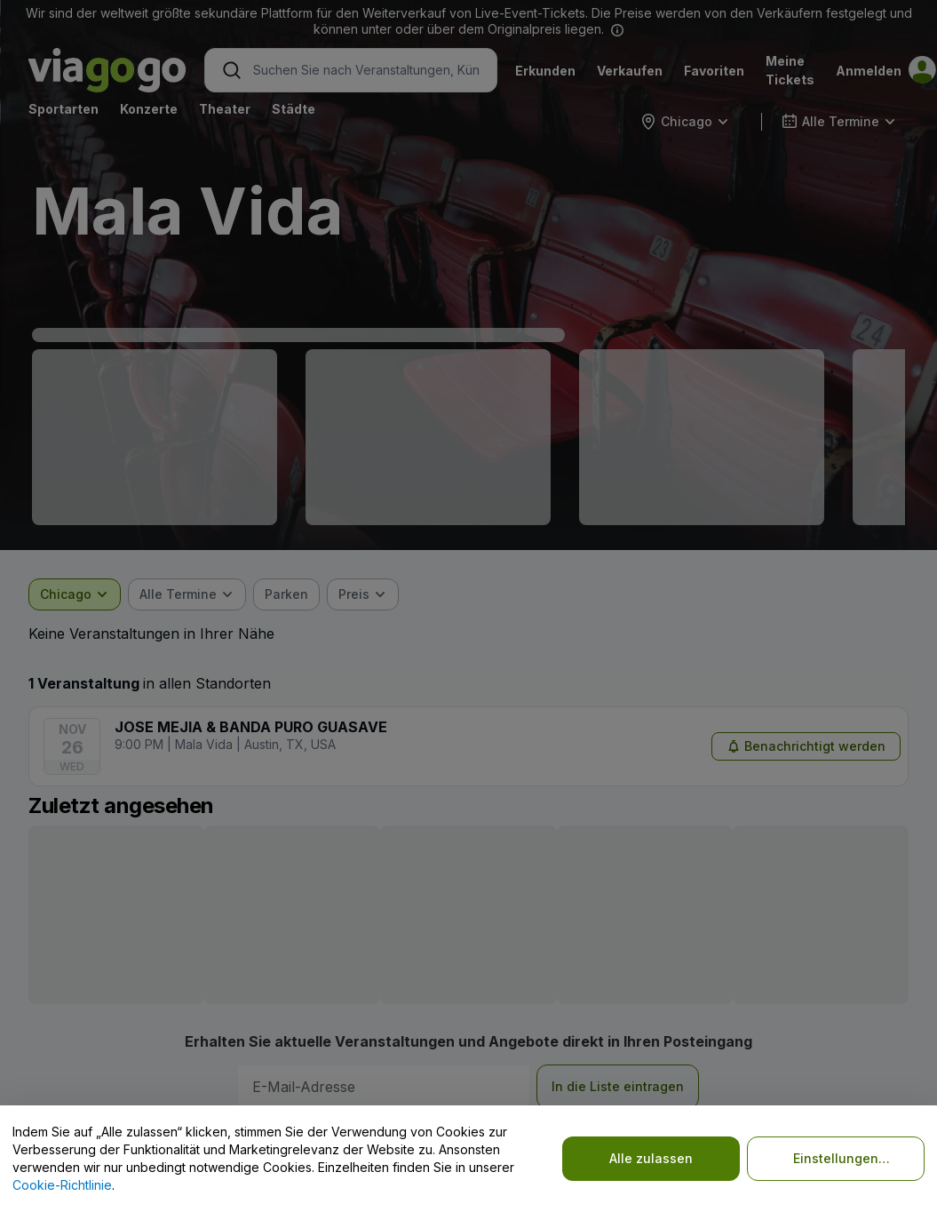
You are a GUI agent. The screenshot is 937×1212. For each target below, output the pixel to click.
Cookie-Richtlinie (62, 1184)
